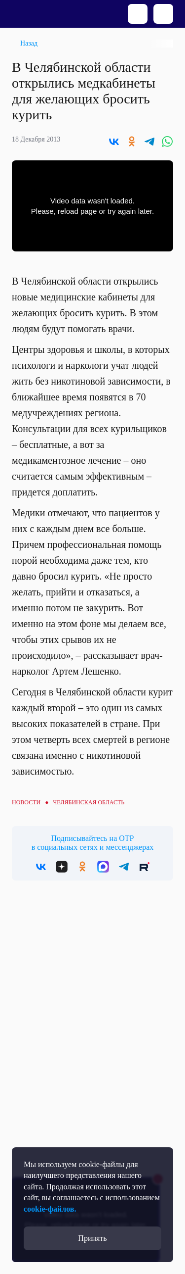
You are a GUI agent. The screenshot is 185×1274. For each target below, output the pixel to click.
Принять (92, 1238)
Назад (28, 43)
